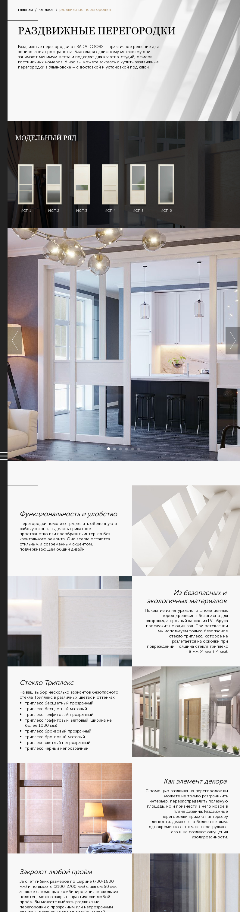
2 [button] (115, 449)
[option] (124, 344)
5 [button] (133, 449)
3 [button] (121, 449)
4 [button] (127, 449)
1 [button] (109, 449)
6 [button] (139, 449)
